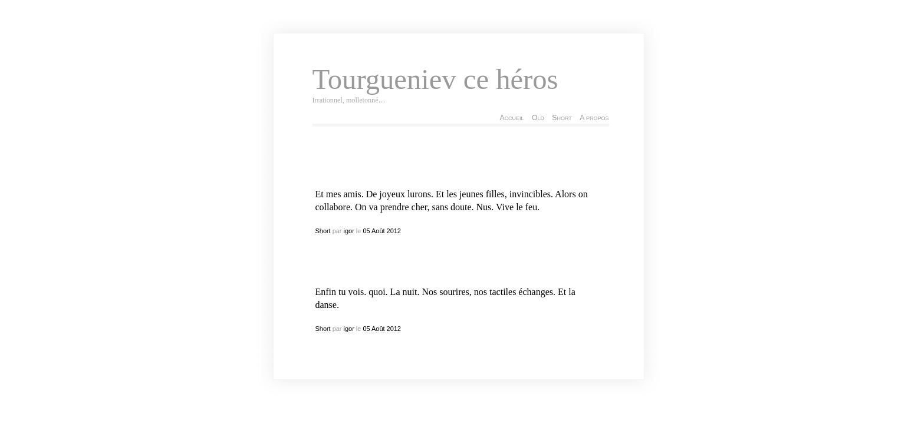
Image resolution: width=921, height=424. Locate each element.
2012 (394, 230)
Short (561, 118)
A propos (594, 118)
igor (349, 230)
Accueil (511, 118)
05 (366, 230)
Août (378, 230)
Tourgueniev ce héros (435, 79)
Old (538, 118)
